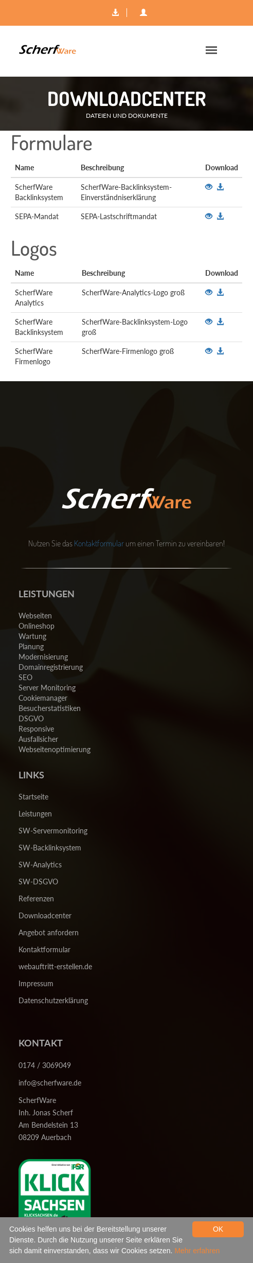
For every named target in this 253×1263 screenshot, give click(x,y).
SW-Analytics (40, 864)
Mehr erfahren (197, 1251)
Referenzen (36, 898)
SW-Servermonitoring (53, 830)
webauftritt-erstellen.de (55, 966)
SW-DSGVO (38, 881)
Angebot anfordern (49, 932)
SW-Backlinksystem (50, 847)
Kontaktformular (99, 543)
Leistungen (35, 813)
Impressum (36, 983)
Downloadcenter (45, 915)
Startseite (33, 796)
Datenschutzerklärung (53, 1000)
